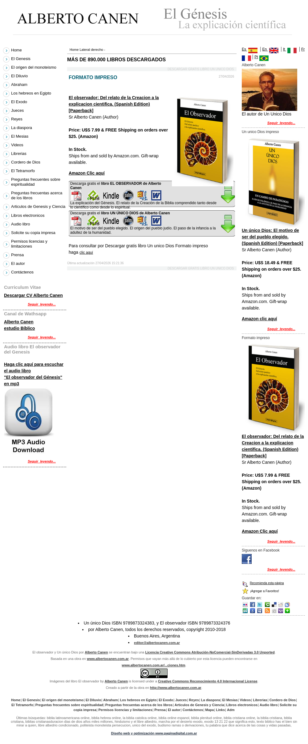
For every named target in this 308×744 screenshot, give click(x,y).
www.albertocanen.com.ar (108, 659)
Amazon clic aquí (259, 318)
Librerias (19, 153)
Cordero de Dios (26, 162)
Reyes (17, 119)
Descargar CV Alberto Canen (33, 295)
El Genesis (21, 58)
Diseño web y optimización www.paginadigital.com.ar (154, 733)
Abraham (20, 84)
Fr (303, 49)
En (265, 49)
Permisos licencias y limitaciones (29, 244)
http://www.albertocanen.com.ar (175, 687)
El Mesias (20, 136)
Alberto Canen (253, 65)
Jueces (18, 110)
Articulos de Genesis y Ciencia (38, 206)
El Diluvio (20, 76)
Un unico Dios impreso (260, 132)
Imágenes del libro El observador (74, 681)
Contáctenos (22, 272)
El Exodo (20, 101)
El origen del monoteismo (34, 67)
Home (74, 49)
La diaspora (22, 127)
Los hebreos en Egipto (32, 93)
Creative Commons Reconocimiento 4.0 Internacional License (207, 681)
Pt (256, 57)
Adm (230, 710)
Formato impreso (256, 338)
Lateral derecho (91, 49)
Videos (18, 145)
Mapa (209, 710)
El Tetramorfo (23, 170)
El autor (18, 263)
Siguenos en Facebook (261, 550)
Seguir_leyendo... (281, 123)
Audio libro (21, 224)
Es (249, 49)
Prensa (18, 255)
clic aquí (86, 252)
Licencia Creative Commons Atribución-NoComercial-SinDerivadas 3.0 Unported (210, 652)
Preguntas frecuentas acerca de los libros (36, 195)
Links (220, 710)
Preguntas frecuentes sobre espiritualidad (35, 182)
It (284, 49)
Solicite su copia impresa (34, 232)
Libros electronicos (28, 215)
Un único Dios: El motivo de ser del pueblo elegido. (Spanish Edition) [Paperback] (272, 237)
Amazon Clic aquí (87, 173)
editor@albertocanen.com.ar (157, 643)
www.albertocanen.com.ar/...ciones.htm (153, 665)
